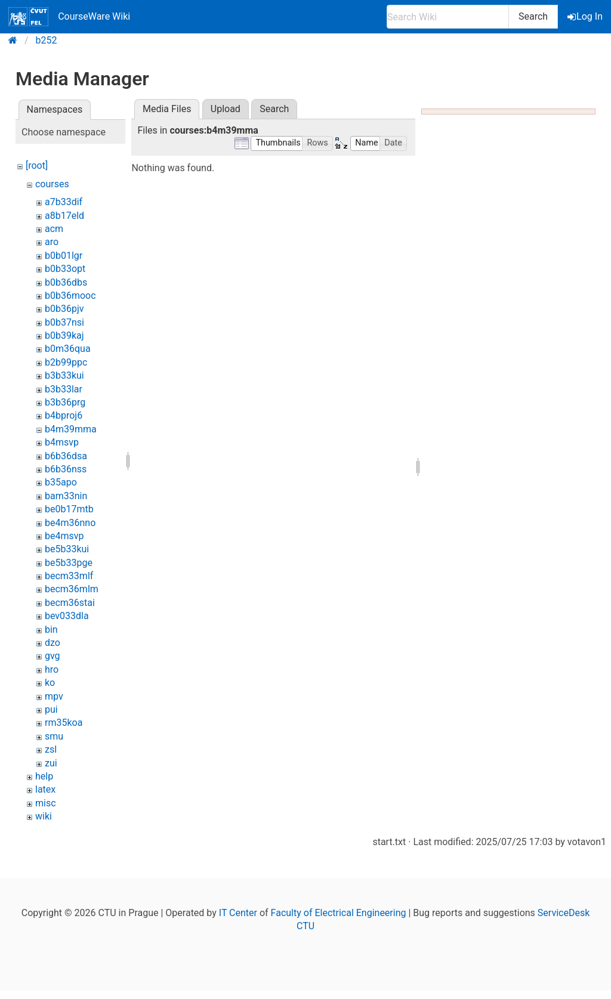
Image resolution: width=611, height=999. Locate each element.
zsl (51, 749)
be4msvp (64, 536)
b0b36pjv (64, 308)
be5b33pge (68, 562)
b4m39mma (71, 429)
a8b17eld (64, 215)
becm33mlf (69, 576)
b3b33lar (63, 389)
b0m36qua (68, 348)
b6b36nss (66, 469)
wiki (43, 816)
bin (51, 629)
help (44, 776)
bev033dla (67, 615)
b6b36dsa (66, 456)
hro (51, 669)
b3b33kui (64, 375)
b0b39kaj (64, 335)
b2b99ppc (66, 362)
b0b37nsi (64, 322)
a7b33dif (63, 202)
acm (54, 228)
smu (54, 736)
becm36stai (70, 602)
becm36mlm (71, 589)
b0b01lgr (63, 255)
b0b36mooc (70, 295)
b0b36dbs (66, 282)
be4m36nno (70, 522)
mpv (54, 696)
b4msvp (62, 442)
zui (51, 763)
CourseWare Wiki (69, 16)
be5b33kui (67, 549)
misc (45, 803)
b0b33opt (65, 268)
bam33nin (66, 496)
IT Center (238, 912)
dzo (52, 642)
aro (51, 242)
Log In (586, 16)
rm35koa (63, 722)
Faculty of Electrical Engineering (338, 912)
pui (51, 709)
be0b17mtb (69, 509)
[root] (37, 165)
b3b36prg (65, 402)
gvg (52, 655)
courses (52, 184)
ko (50, 682)
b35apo (61, 482)
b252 (46, 40)
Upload (225, 109)
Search (533, 16)
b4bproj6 (63, 415)
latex (45, 789)
